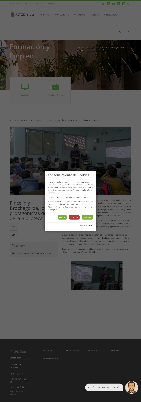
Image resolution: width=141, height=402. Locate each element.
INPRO (90, 225)
